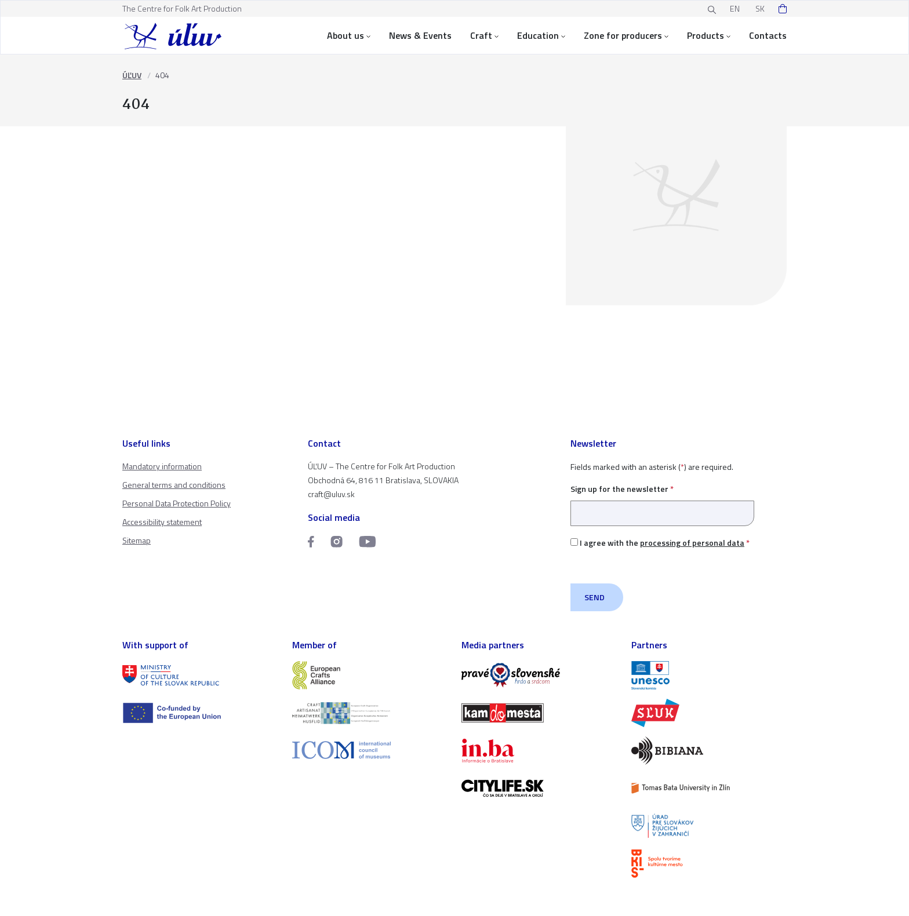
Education (541, 35)
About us (348, 35)
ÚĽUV (131, 75)
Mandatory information (162, 466)
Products (708, 35)
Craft (484, 35)
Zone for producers (626, 35)
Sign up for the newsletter (662, 501)
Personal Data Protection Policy (176, 503)
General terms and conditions (174, 485)
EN (735, 8)
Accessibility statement (162, 522)
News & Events (420, 35)
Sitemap (136, 540)
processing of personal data (692, 543)
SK (760, 8)
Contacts (768, 35)
